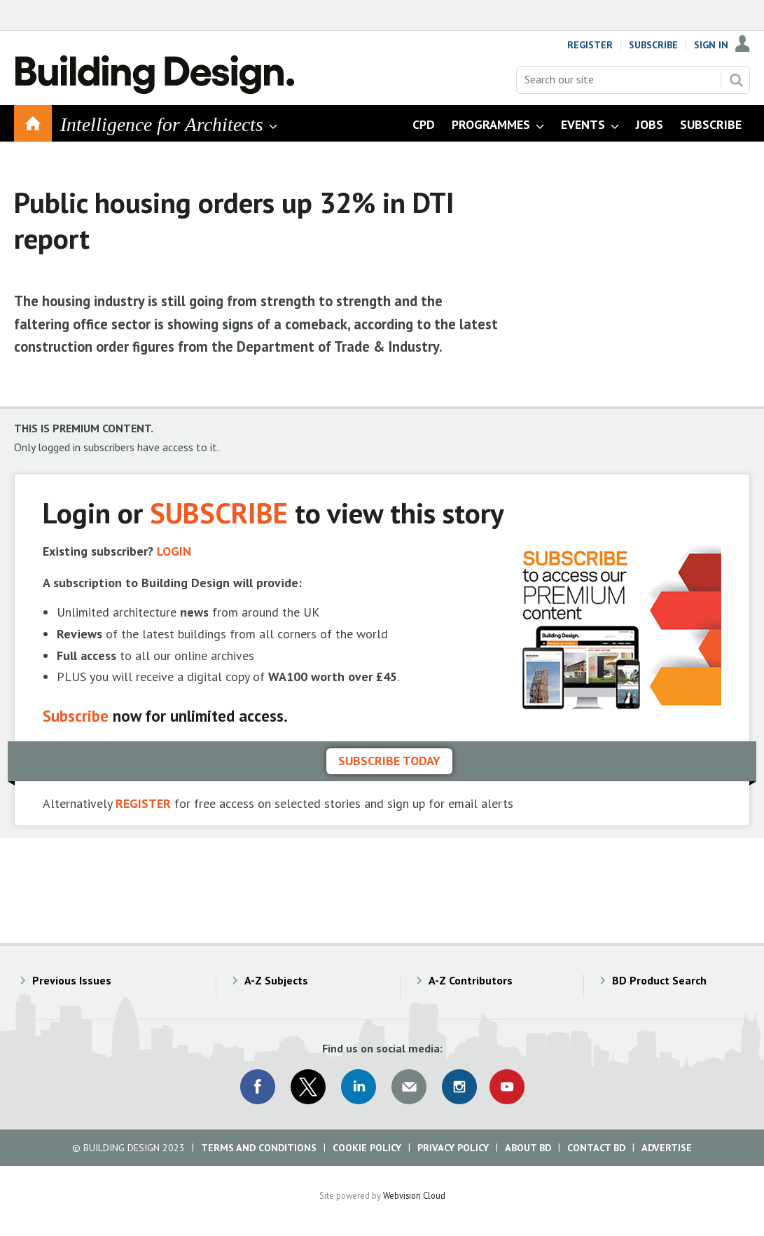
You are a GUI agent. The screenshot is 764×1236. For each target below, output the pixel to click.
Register (590, 44)
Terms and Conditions (259, 1147)
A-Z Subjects (276, 980)
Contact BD (596, 1147)
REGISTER (143, 803)
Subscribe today (389, 761)
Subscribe (653, 44)
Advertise (666, 1147)
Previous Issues (71, 980)
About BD (528, 1147)
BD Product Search (659, 980)
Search (736, 80)
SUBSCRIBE (219, 512)
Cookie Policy (367, 1147)
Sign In (711, 44)
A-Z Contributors (471, 980)
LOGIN (174, 551)
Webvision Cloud (414, 1195)
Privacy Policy (453, 1147)
